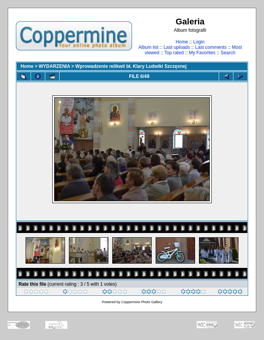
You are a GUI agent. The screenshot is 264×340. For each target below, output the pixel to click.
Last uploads (177, 47)
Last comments (210, 47)
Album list (148, 47)
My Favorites (202, 52)
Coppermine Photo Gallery (141, 302)
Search (228, 52)
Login (198, 42)
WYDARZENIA (54, 66)
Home (182, 42)
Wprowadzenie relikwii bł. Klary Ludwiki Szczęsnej (131, 66)
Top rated (174, 52)
